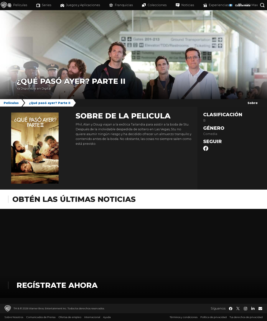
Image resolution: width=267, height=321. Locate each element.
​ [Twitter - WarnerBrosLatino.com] (238, 308)
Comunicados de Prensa (40, 317)
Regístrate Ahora (57, 285)
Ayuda (107, 317)
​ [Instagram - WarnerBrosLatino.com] (245, 308)
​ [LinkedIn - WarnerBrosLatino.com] (253, 308)
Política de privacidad (213, 317)
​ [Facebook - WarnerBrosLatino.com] (230, 308)
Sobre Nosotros (13, 317)
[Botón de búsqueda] (262, 5)
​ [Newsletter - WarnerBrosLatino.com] (260, 308)
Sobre (253, 103)
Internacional (92, 317)
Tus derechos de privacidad (246, 317)
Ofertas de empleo (69, 317)
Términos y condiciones (183, 317)
